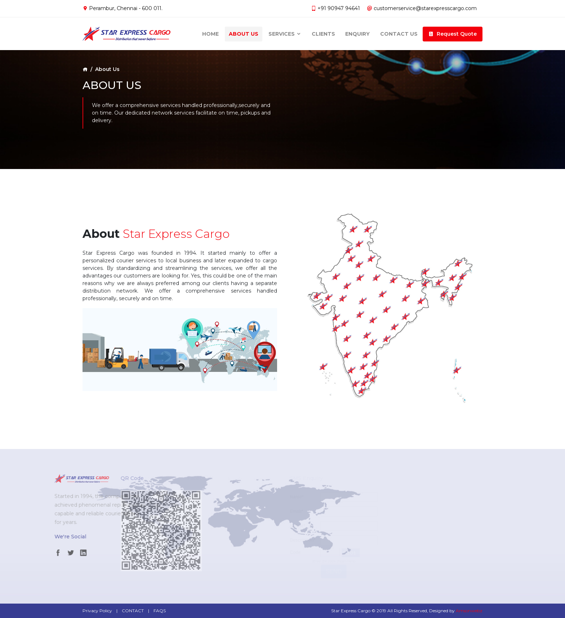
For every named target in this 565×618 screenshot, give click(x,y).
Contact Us (399, 32)
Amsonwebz (469, 610)
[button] (452, 32)
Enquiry (357, 32)
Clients (323, 32)
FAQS (160, 610)
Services (284, 32)
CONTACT (133, 610)
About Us (243, 32)
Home (210, 32)
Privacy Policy (97, 610)
